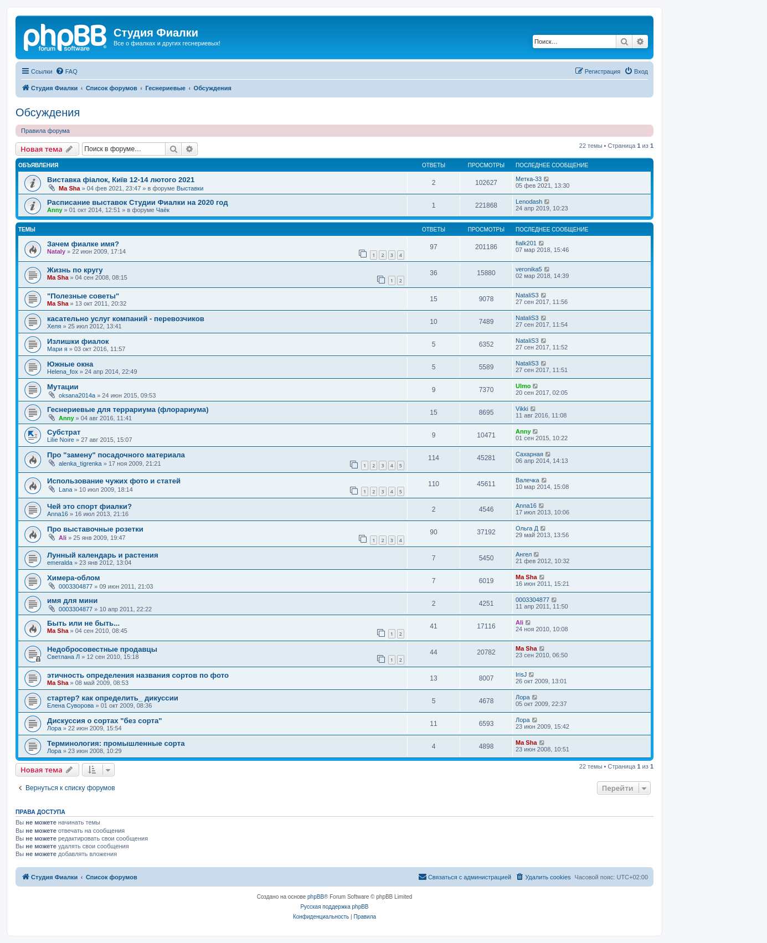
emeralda (60, 562)
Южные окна (70, 364)
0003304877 (75, 586)
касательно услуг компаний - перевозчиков (125, 319)
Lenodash (529, 201)
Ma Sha (69, 188)
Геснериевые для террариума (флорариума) (128, 409)
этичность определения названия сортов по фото (138, 675)
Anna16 (57, 514)
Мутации (63, 387)
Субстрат (63, 432)
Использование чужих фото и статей (114, 481)
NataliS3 (527, 295)
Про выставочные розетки (95, 529)
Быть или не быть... (83, 623)
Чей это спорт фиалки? (89, 506)
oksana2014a (77, 395)
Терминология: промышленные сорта (115, 743)
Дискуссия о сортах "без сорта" (104, 721)
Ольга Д (527, 528)
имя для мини (72, 600)
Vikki (522, 408)
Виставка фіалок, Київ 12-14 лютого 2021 (120, 180)
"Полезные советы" (83, 296)
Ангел (524, 554)
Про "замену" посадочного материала (116, 455)
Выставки (190, 188)
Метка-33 (529, 179)
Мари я (57, 349)
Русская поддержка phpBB (334, 907)
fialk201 (526, 243)
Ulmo (523, 386)
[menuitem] (66, 71)
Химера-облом (73, 578)
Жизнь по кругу (75, 270)
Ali (62, 537)
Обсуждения (48, 112)
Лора (523, 697)
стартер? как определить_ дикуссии (112, 698)
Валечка (527, 480)
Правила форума (45, 130)
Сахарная (529, 454)
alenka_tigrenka (80, 463)
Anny (55, 210)
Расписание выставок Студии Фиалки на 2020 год (137, 202)
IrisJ (521, 674)
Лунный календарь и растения (102, 555)
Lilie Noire (60, 439)
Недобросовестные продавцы (102, 649)
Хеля (54, 326)
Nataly (56, 251)
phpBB (315, 897)
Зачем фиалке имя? (83, 244)
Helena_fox (62, 371)
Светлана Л (63, 656)
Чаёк (162, 210)
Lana (65, 489)
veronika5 (529, 269)
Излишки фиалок (78, 341)
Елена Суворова (70, 705)
